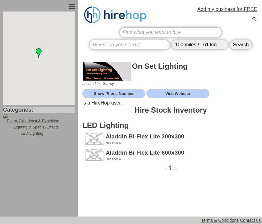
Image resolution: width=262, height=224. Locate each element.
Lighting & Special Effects (36, 127)
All (5, 115)
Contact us (250, 220)
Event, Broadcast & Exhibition (33, 121)
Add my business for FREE (227, 9)
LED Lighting (32, 133)
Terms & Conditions (220, 220)
